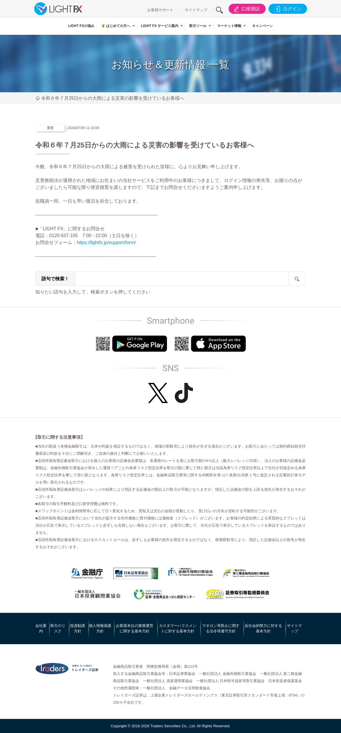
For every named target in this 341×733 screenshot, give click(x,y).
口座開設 (246, 9)
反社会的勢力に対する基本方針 (263, 628)
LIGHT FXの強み (81, 26)
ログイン (287, 9)
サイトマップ (196, 10)
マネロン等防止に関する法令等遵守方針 (221, 628)
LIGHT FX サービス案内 (159, 26)
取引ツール (197, 26)
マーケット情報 (229, 26)
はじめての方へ (115, 26)
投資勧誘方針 (77, 628)
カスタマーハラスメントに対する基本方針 (177, 628)
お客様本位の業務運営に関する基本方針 (134, 628)
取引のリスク (57, 628)
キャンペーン (262, 26)
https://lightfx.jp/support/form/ (106, 242)
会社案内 (41, 628)
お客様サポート (160, 10)
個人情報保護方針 (100, 628)
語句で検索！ (55, 278)
